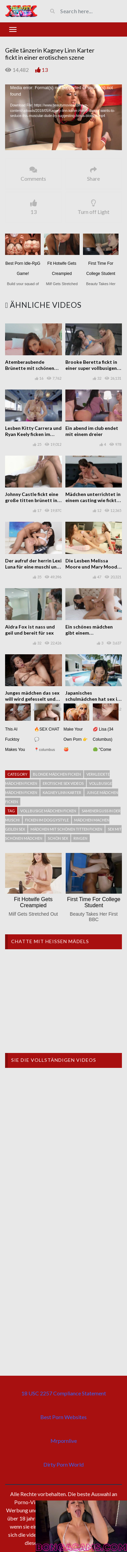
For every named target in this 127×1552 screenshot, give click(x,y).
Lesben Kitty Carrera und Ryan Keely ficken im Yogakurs (33, 434)
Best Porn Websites (63, 1417)
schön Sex (58, 838)
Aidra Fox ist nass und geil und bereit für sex (30, 630)
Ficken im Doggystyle (47, 820)
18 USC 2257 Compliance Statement (63, 1393)
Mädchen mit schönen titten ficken (66, 829)
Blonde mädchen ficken (57, 774)
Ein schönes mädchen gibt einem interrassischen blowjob (92, 633)
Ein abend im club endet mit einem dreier (91, 431)
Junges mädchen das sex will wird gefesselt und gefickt (32, 699)
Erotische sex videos (63, 783)
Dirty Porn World (63, 1464)
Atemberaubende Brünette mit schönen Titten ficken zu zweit (29, 368)
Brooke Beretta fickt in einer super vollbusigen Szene (91, 368)
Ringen (80, 838)
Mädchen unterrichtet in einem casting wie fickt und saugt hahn (93, 500)
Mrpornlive (63, 1440)
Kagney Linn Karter (62, 792)
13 (45, 69)
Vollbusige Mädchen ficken (48, 811)
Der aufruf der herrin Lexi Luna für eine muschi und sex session (33, 567)
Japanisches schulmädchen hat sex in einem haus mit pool (92, 699)
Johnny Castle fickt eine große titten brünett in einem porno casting (31, 500)
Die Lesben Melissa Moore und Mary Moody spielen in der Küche (92, 567)
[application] (63, 117)
